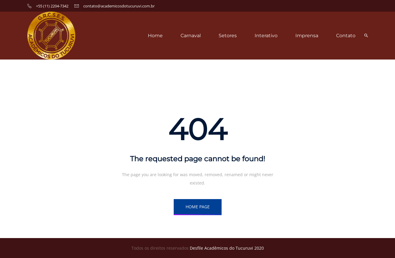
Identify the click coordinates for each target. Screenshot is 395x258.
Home (155, 35)
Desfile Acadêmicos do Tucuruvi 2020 (227, 248)
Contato (345, 35)
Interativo (266, 35)
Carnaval (191, 35)
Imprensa (306, 35)
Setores (228, 35)
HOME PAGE (198, 206)
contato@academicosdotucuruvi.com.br (119, 6)
